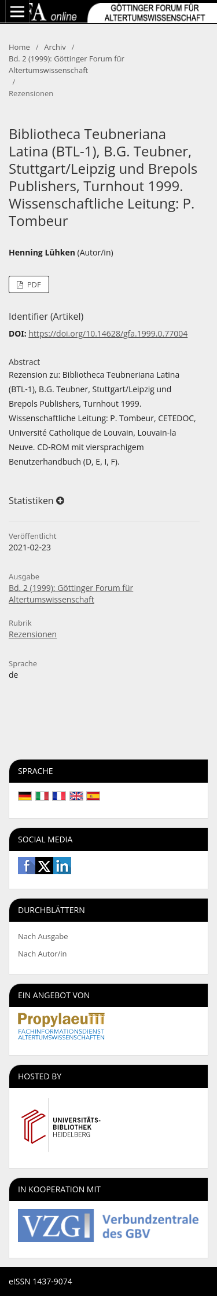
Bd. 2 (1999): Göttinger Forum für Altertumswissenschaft (66, 64)
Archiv (55, 47)
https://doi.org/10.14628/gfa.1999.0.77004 (107, 333)
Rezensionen (33, 634)
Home (19, 47)
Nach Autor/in (42, 953)
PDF (33, 284)
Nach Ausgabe (43, 936)
